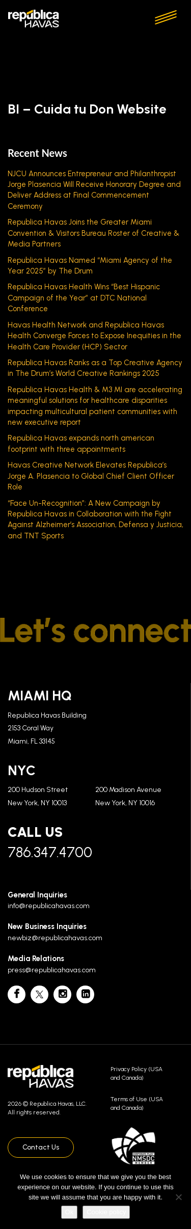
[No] (178, 1197)
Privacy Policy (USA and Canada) (136, 1073)
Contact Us (40, 1147)
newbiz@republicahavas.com (55, 938)
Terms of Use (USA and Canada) (137, 1103)
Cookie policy (106, 1212)
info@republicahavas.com (49, 906)
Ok (69, 1212)
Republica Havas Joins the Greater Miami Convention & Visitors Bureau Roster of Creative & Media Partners (93, 233)
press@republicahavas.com (52, 970)
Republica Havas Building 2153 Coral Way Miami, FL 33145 (47, 728)
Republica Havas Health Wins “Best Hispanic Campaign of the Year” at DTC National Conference (84, 297)
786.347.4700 (50, 852)
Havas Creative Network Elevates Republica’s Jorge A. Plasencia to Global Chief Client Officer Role (91, 475)
